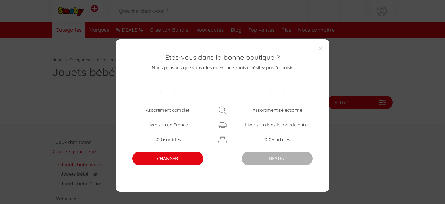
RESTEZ (277, 158)
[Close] (320, 48)
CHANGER (167, 158)
